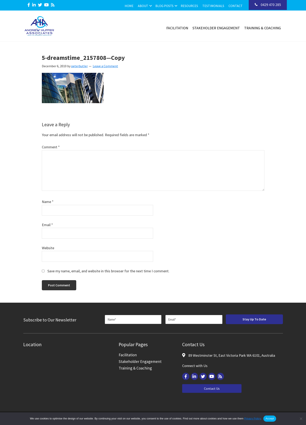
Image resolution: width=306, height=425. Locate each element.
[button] (150, 6)
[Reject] (301, 419)
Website (48, 248)
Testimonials (213, 6)
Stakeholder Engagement (216, 28)
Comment (51, 147)
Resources (189, 6)
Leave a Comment (105, 66)
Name (48, 201)
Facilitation (177, 28)
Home (129, 6)
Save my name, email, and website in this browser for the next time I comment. (108, 271)
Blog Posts (164, 6)
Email (47, 224)
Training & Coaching (262, 28)
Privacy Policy (252, 418)
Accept (269, 418)
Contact (236, 6)
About (143, 6)
